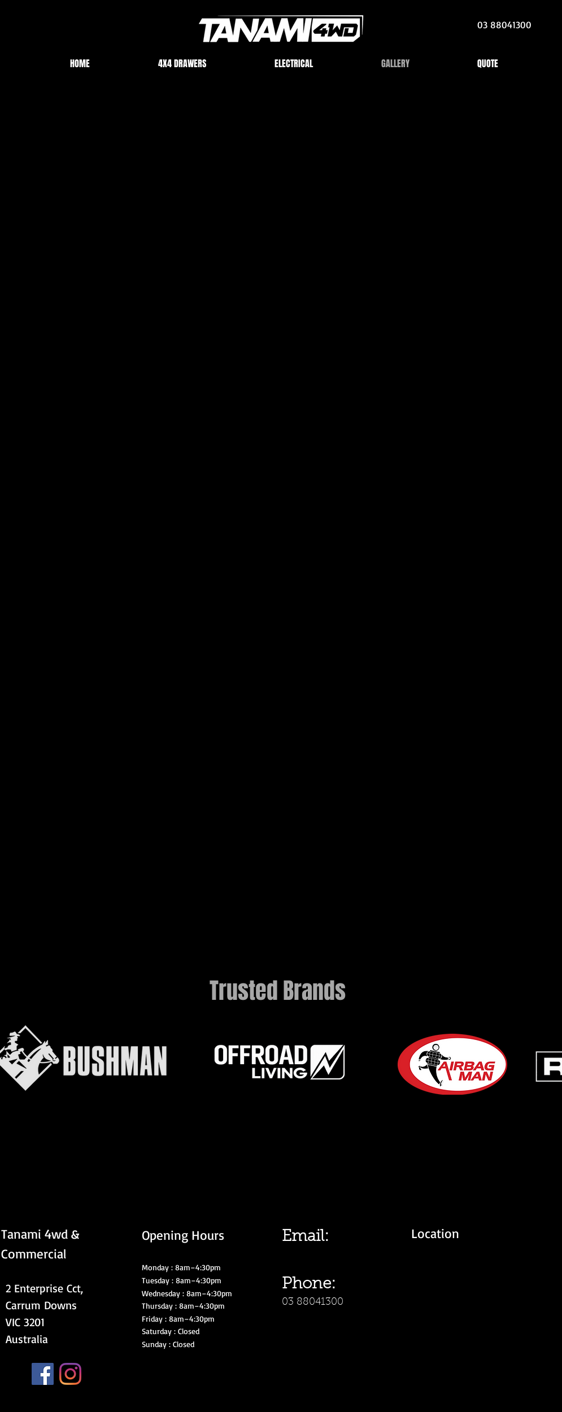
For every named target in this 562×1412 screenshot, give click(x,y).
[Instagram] (70, 1374)
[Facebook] (43, 1374)
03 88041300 (312, 1302)
